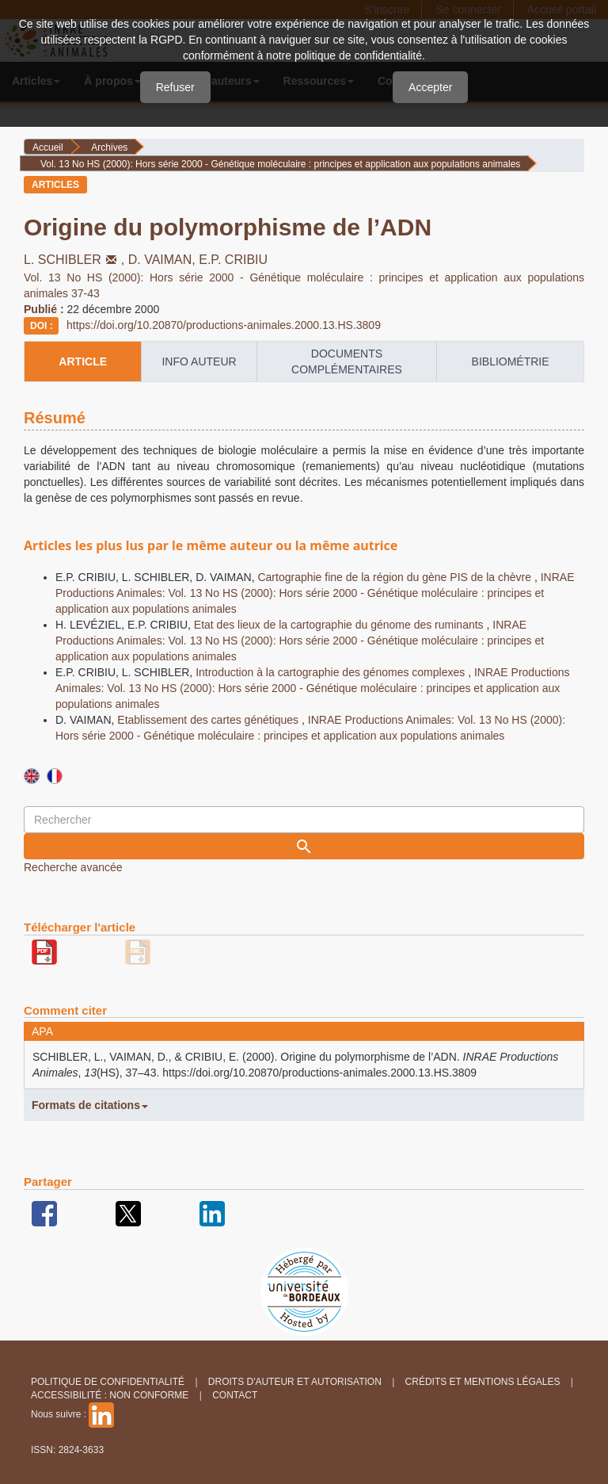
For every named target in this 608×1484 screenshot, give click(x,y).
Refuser (175, 87)
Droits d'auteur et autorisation (295, 1381)
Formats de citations (90, 1105)
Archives (109, 147)
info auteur (199, 361)
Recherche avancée (73, 867)
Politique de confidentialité (107, 1381)
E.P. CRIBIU (233, 259)
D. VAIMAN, (164, 259)
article (83, 361)
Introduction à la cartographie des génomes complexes (332, 672)
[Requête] (304, 819)
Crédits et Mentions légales (482, 1381)
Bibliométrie (510, 361)
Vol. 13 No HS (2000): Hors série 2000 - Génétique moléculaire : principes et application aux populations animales (280, 164)
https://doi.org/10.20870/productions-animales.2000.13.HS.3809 (223, 325)
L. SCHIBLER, (76, 259)
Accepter (430, 87)
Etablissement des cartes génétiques (209, 719)
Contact (234, 1395)
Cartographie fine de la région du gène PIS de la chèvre (395, 577)
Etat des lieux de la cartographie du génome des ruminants (340, 624)
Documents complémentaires (346, 361)
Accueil (47, 147)
